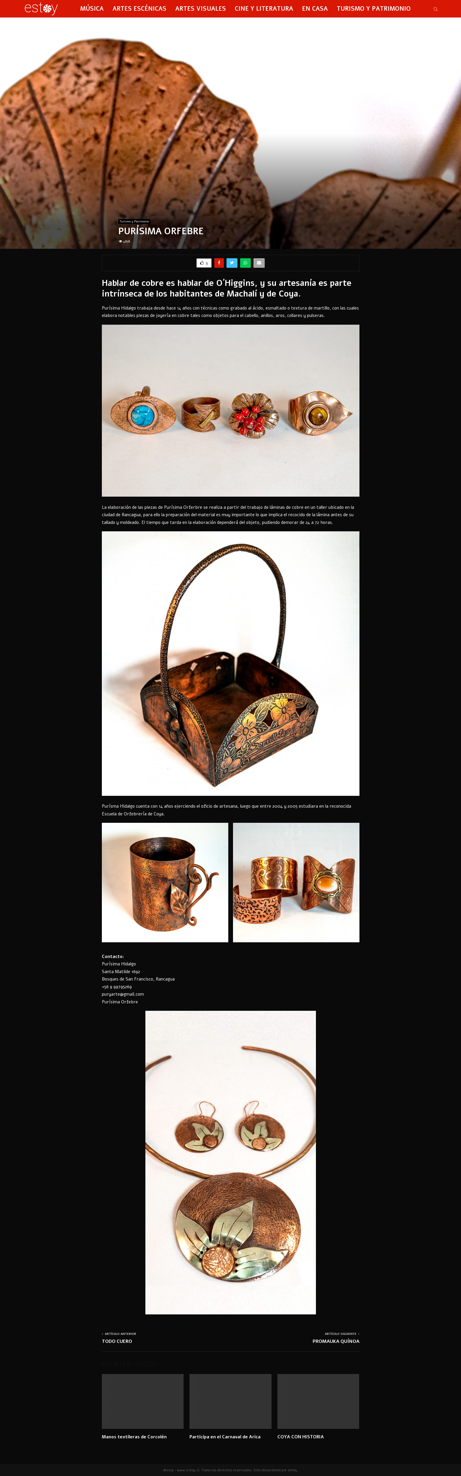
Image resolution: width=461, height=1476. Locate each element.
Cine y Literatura (264, 9)
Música (92, 9)
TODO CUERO (117, 1341)
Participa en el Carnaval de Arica (225, 1437)
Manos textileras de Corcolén (134, 1437)
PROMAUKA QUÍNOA (336, 1341)
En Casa (315, 9)
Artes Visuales (200, 9)
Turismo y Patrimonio (374, 9)
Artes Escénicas (139, 9)
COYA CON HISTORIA (300, 1437)
